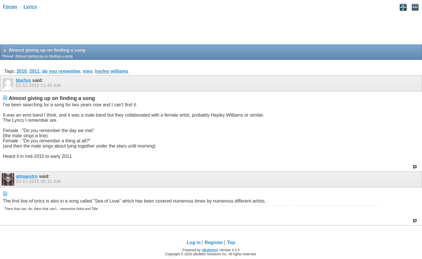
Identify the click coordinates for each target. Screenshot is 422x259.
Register (214, 242)
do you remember (61, 71)
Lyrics (30, 6)
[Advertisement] (46, 29)
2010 (22, 71)
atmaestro (27, 176)
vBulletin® (210, 250)
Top (231, 242)
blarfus (23, 80)
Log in (194, 242)
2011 (34, 71)
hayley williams (112, 71)
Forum (10, 6)
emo (88, 71)
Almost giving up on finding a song (44, 56)
